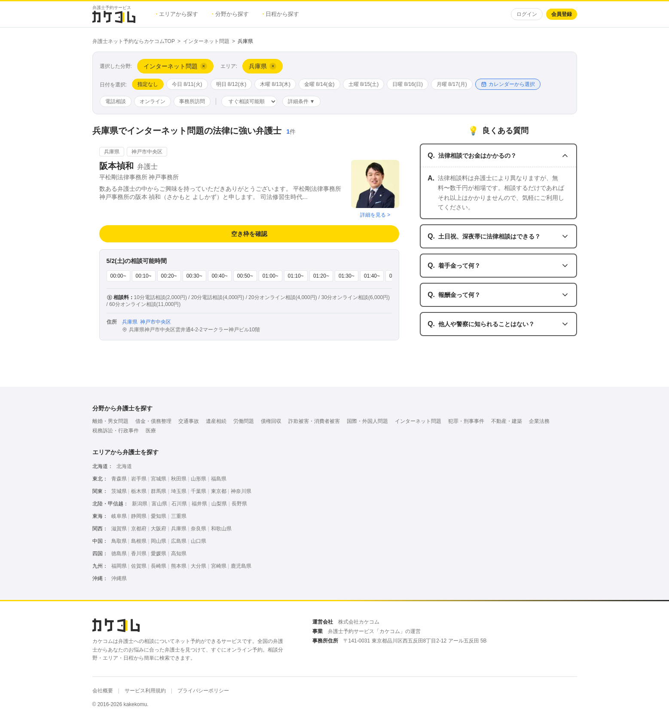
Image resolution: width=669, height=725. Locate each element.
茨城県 (119, 491)
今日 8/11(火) (187, 84)
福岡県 (119, 566)
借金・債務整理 (153, 421)
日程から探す (281, 14)
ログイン (526, 14)
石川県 (179, 504)
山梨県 (219, 504)
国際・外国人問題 (367, 421)
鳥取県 (119, 541)
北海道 (124, 466)
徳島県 (119, 554)
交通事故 (188, 421)
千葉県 (198, 491)
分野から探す (230, 14)
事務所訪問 (192, 101)
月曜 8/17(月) (452, 84)
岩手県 (139, 479)
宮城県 (158, 479)
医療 (151, 431)
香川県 (139, 554)
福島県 (218, 479)
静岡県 (139, 516)
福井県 (199, 504)
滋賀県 (119, 529)
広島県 (178, 541)
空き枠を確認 (249, 233)
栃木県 (139, 491)
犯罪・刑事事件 (466, 421)
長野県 (239, 504)
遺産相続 (216, 421)
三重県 (178, 516)
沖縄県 (119, 578)
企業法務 (539, 421)
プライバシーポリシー (203, 691)
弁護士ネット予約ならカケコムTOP (133, 41)
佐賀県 (139, 566)
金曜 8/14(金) (319, 84)
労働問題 (243, 421)
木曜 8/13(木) (275, 84)
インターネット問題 (206, 41)
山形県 (198, 479)
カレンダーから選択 (508, 84)
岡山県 (158, 541)
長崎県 (158, 566)
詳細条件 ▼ (301, 101)
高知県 (178, 554)
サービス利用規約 (145, 691)
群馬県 (158, 491)
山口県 (198, 541)
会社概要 (102, 691)
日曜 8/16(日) (407, 84)
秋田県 (178, 479)
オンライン (152, 101)
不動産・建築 (506, 421)
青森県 (119, 479)
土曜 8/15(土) (363, 84)
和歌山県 (221, 529)
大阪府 (158, 529)
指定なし (147, 84)
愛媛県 (158, 554)
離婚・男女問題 (110, 421)
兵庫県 (178, 529)
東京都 (218, 491)
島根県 (139, 541)
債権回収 (271, 421)
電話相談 (115, 101)
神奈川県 (241, 491)
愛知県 (158, 516)
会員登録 (561, 14)
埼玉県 (178, 491)
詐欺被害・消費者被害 (314, 421)
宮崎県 (218, 566)
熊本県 (178, 566)
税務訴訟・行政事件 (115, 431)
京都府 (139, 529)
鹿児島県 (241, 566)
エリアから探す (177, 14)
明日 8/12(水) (231, 84)
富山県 (159, 504)
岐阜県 (119, 516)
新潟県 (139, 504)
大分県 (198, 566)
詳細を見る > (375, 215)
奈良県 (198, 529)
